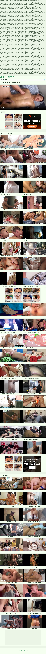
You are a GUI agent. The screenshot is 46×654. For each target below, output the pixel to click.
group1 (2, 112)
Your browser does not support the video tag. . (23, 97)
